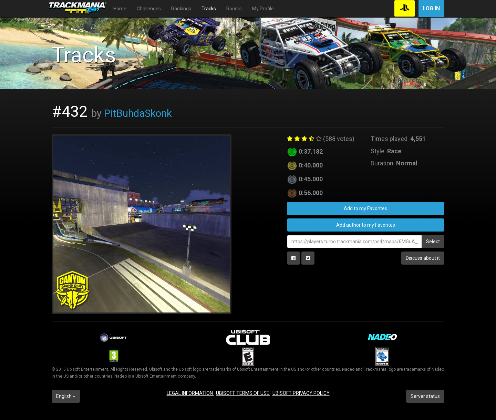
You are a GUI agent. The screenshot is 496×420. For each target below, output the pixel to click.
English (65, 396)
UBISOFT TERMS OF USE (243, 393)
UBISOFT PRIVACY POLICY (301, 393)
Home (119, 8)
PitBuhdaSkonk (138, 113)
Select (433, 241)
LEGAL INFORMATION (190, 393)
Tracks (209, 8)
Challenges (149, 8)
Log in (431, 8)
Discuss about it (423, 258)
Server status (425, 396)
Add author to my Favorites (365, 225)
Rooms (234, 8)
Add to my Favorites (365, 208)
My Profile (263, 8)
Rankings (181, 8)
